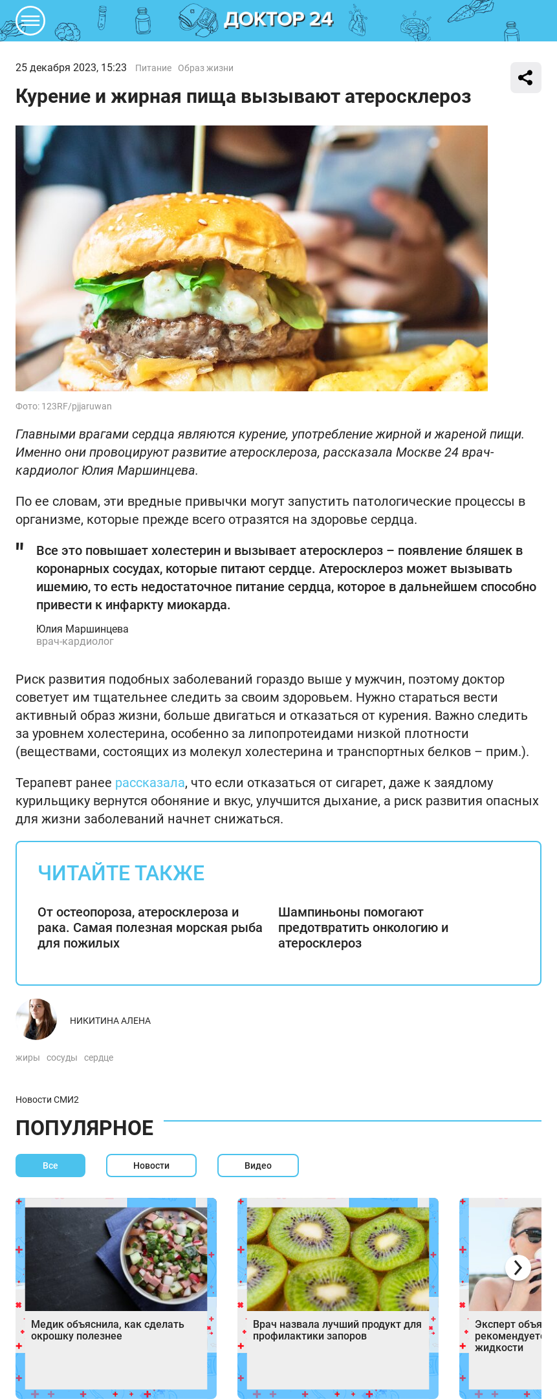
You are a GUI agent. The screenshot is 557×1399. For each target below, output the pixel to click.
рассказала (150, 782)
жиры (28, 1057)
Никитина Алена (110, 1020)
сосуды (62, 1057)
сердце (98, 1057)
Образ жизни (206, 68)
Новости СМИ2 (47, 1099)
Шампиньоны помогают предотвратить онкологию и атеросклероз (363, 927)
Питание (153, 68)
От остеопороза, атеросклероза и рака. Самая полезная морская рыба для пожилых (150, 927)
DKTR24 (279, 21)
